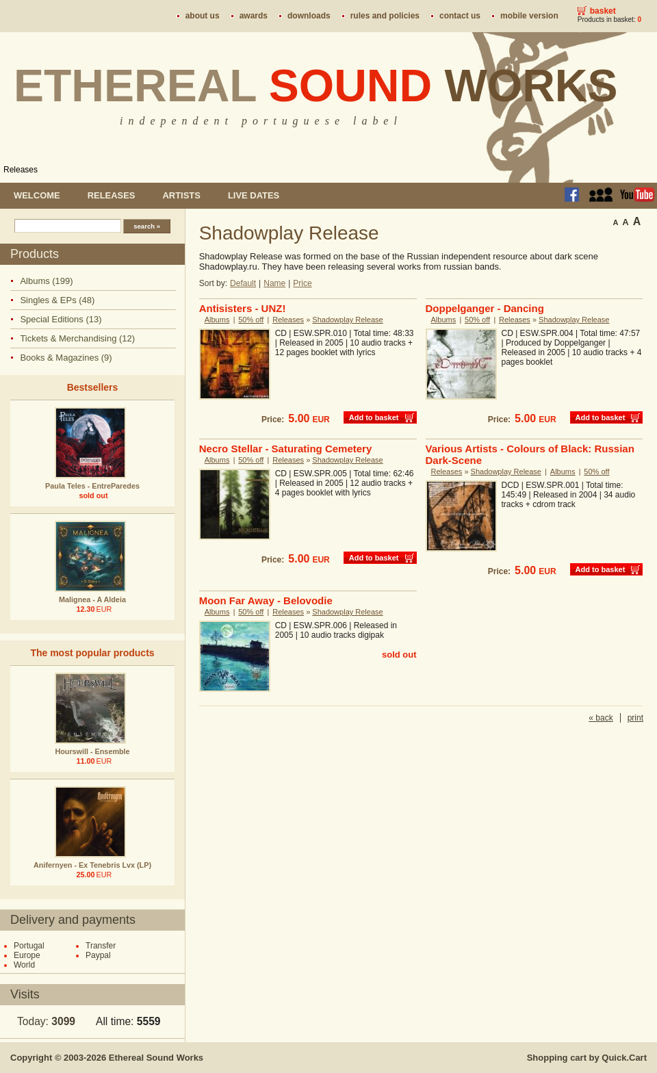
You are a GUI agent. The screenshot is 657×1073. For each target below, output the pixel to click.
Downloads (309, 16)
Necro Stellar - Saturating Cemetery (285, 448)
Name (274, 283)
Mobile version (529, 16)
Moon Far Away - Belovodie (266, 600)
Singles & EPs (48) (57, 300)
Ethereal (316, 85)
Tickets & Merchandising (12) (77, 338)
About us (202, 16)
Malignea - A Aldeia (92, 599)
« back (601, 718)
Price (302, 283)
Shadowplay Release (347, 319)
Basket (603, 11)
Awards (254, 16)
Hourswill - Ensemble (92, 751)
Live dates (253, 195)
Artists (181, 195)
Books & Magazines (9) (66, 357)
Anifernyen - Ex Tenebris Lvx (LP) (92, 865)
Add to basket (374, 417)
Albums (217, 319)
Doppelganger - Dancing (485, 308)
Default (243, 283)
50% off (250, 319)
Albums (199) (46, 281)
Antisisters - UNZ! (242, 308)
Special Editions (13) (60, 319)
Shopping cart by (587, 1057)
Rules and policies (385, 16)
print (635, 718)
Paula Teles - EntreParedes (92, 486)
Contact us (459, 16)
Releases (20, 169)
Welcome (37, 195)
